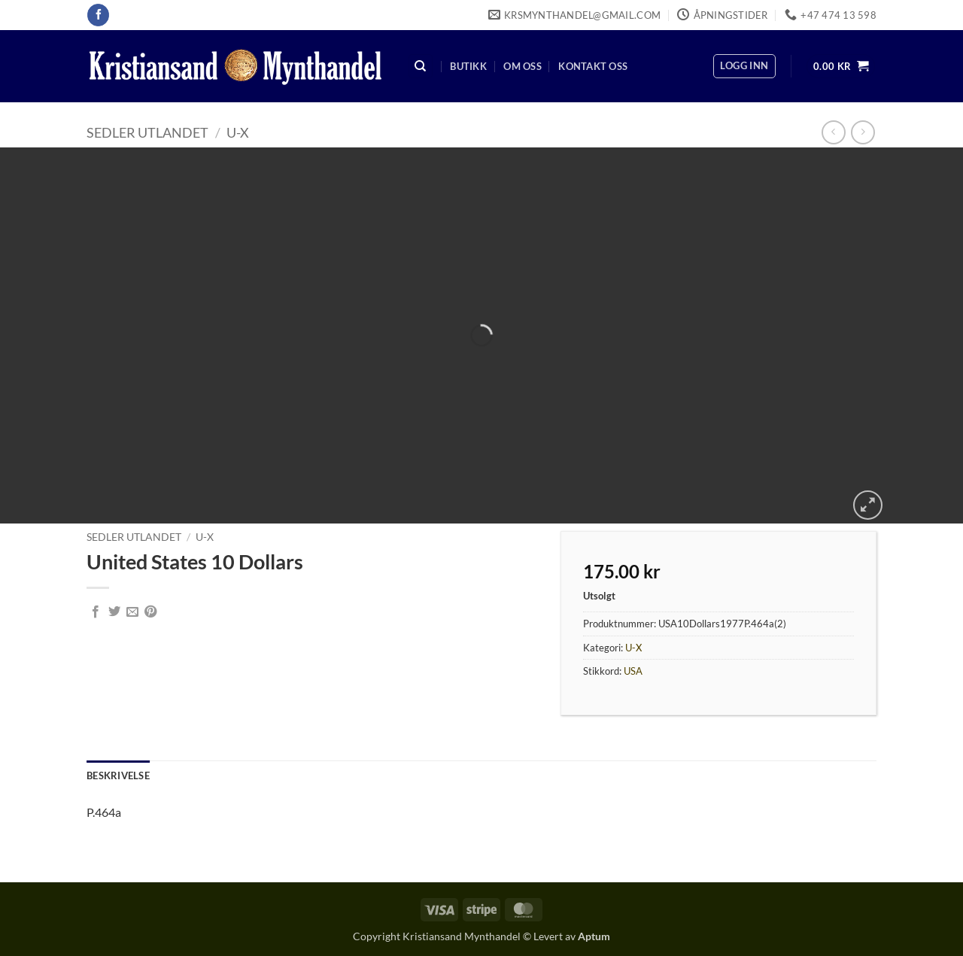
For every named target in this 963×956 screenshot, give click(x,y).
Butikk (468, 66)
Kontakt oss (592, 66)
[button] (744, 66)
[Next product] (833, 132)
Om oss (522, 66)
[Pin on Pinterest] (150, 612)
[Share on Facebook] (96, 612)
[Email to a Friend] (132, 612)
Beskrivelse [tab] (118, 775)
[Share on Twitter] (114, 612)
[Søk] (421, 66)
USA (633, 671)
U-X (237, 132)
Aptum (594, 936)
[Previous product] (862, 132)
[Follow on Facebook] (98, 15)
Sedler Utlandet (147, 132)
